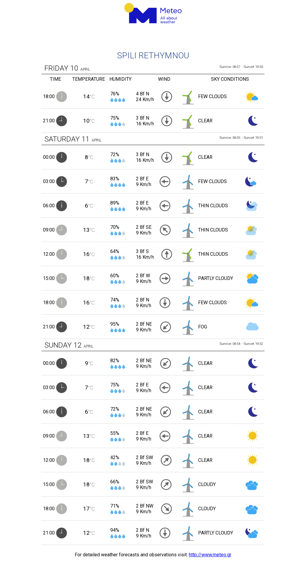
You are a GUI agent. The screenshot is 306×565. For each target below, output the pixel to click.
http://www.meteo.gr (210, 555)
